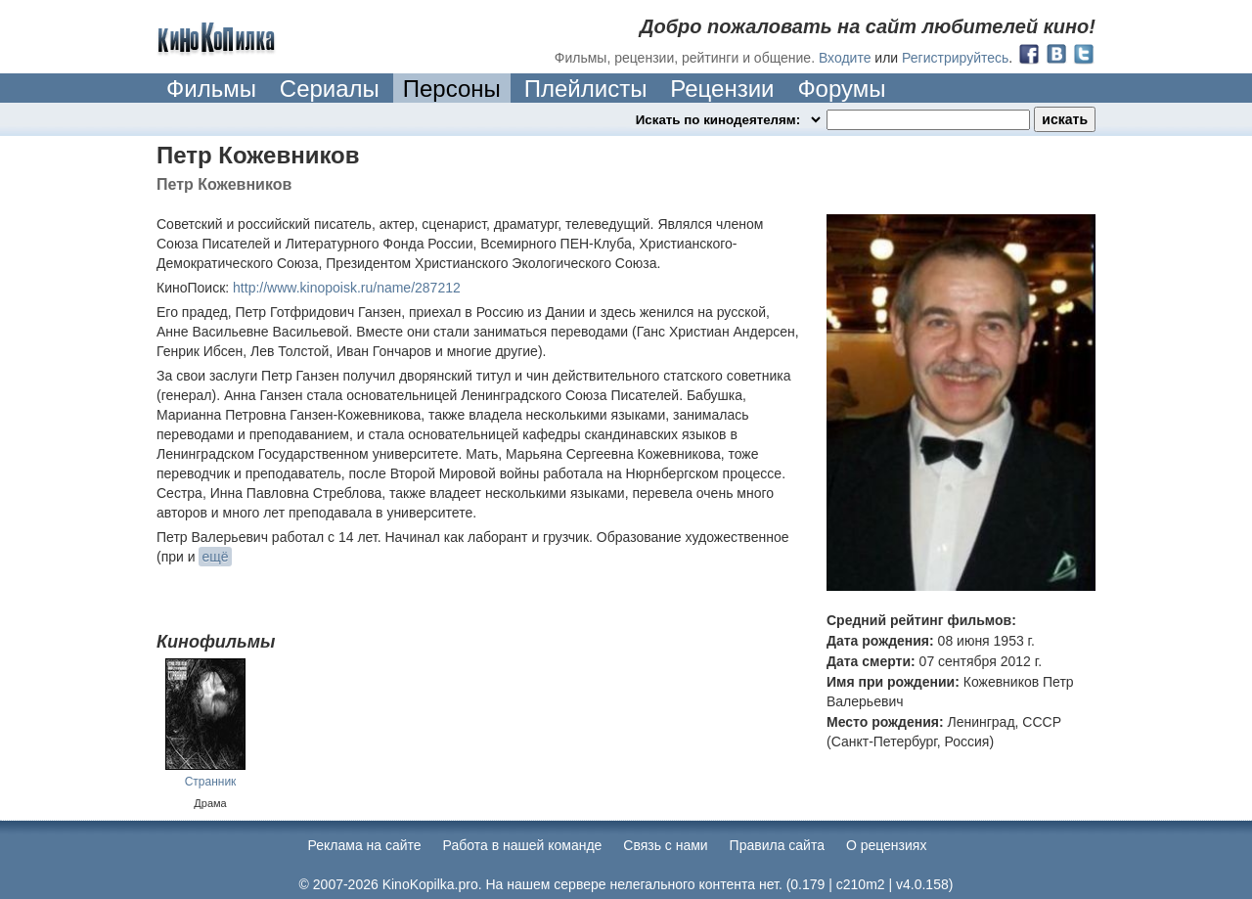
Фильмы (211, 88)
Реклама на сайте (365, 845)
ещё (214, 556)
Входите (845, 58)
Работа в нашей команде (523, 845)
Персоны (452, 88)
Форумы (841, 88)
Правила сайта (777, 845)
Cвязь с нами (665, 845)
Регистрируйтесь (955, 58)
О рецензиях (886, 845)
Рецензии (722, 88)
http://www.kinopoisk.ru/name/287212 (347, 287)
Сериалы (330, 88)
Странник (211, 781)
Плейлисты (586, 88)
